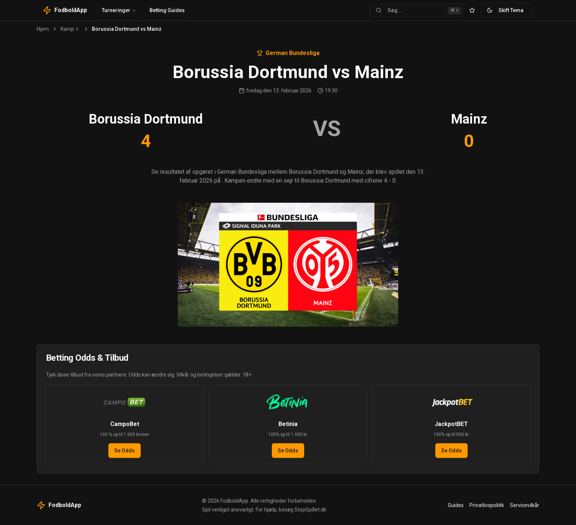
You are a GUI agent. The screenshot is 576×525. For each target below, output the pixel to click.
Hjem (43, 29)
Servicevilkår (524, 505)
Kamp (67, 29)
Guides (456, 505)
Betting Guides (167, 10)
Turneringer (119, 10)
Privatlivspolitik (486, 505)
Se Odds (124, 451)
